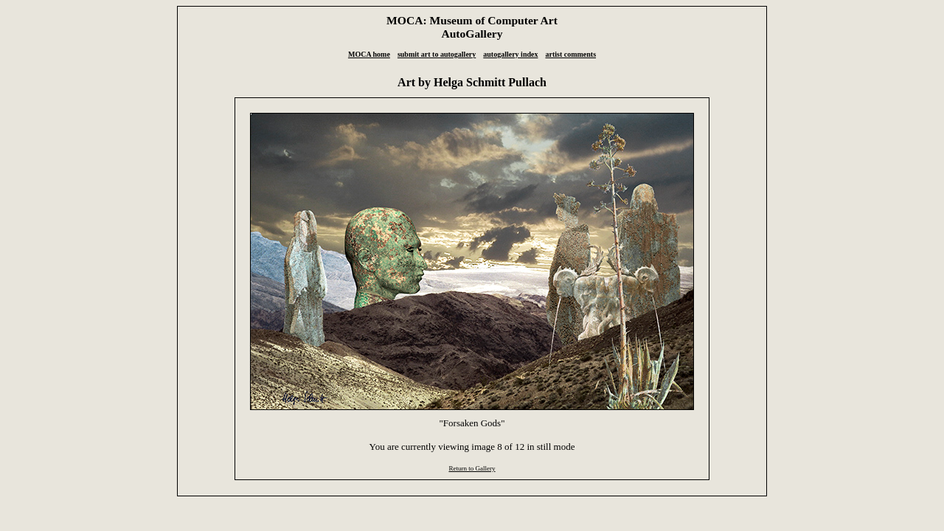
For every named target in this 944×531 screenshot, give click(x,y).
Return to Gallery (471, 468)
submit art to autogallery (437, 54)
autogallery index (510, 54)
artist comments (570, 54)
